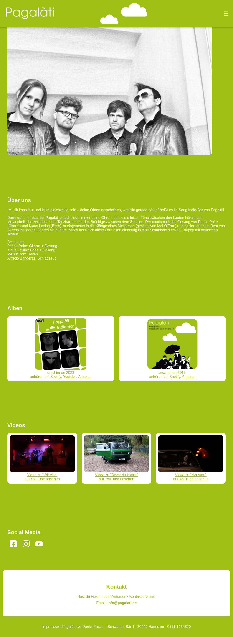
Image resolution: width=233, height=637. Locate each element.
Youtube (69, 377)
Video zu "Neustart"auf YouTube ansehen (190, 475)
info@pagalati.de (122, 603)
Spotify (55, 377)
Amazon (84, 377)
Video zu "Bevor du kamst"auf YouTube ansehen (116, 475)
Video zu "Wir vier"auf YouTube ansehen (42, 475)
